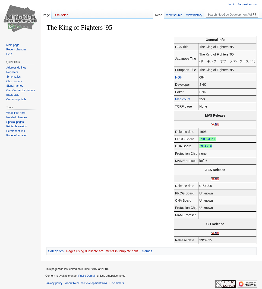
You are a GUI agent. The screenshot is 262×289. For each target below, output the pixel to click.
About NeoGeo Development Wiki (86, 283)
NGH (178, 77)
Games (147, 251)
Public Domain (87, 275)
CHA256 (206, 146)
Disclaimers (117, 283)
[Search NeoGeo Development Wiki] (232, 14)
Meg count (182, 99)
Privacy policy (53, 283)
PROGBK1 (208, 139)
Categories (56, 251)
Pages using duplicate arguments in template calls (102, 251)
